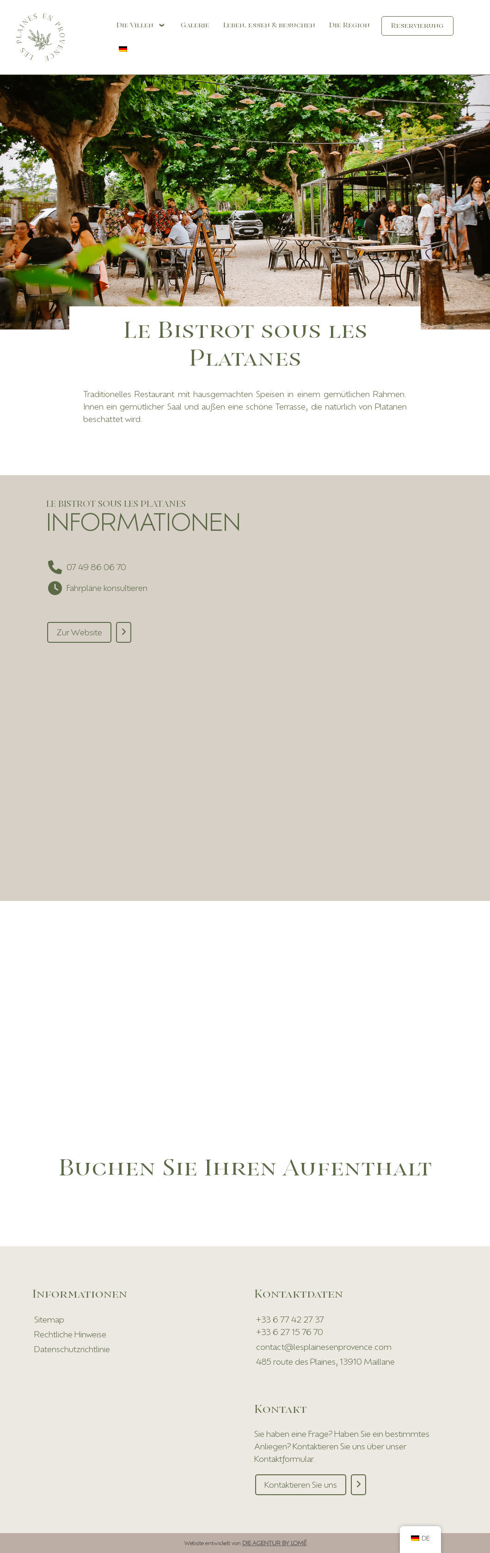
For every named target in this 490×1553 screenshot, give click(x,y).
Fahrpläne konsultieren (107, 587)
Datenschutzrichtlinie (72, 1348)
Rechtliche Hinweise (70, 1334)
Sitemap (49, 1319)
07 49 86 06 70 (96, 566)
